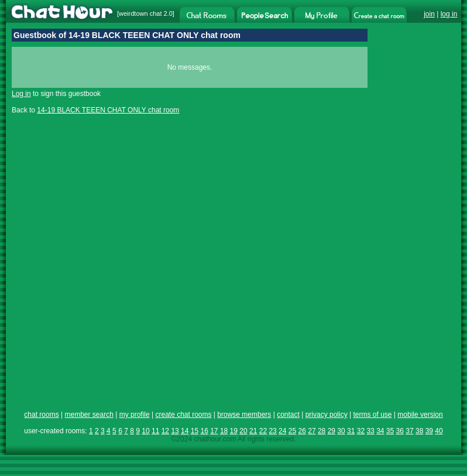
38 (419, 431)
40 (438, 431)
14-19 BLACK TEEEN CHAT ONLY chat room (108, 110)
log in (449, 14)
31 (351, 431)
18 (224, 431)
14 (184, 431)
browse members (244, 414)
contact (288, 414)
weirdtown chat (140, 13)
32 (361, 431)
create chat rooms (183, 414)
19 (234, 431)
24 (282, 431)
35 (390, 431)
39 (429, 431)
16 (204, 431)
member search (88, 414)
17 (214, 431)
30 (341, 431)
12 (165, 431)
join (429, 14)
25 (292, 431)
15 (194, 431)
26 (302, 431)
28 (321, 431)
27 (311, 431)
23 (272, 431)
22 (263, 431)
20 (243, 431)
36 (400, 431)
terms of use (372, 414)
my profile (134, 414)
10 (145, 431)
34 (380, 431)
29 (331, 431)
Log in (21, 94)
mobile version (419, 414)
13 (174, 431)
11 (155, 431)
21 (253, 431)
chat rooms (41, 414)
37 (409, 431)
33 (370, 431)
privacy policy (326, 414)
